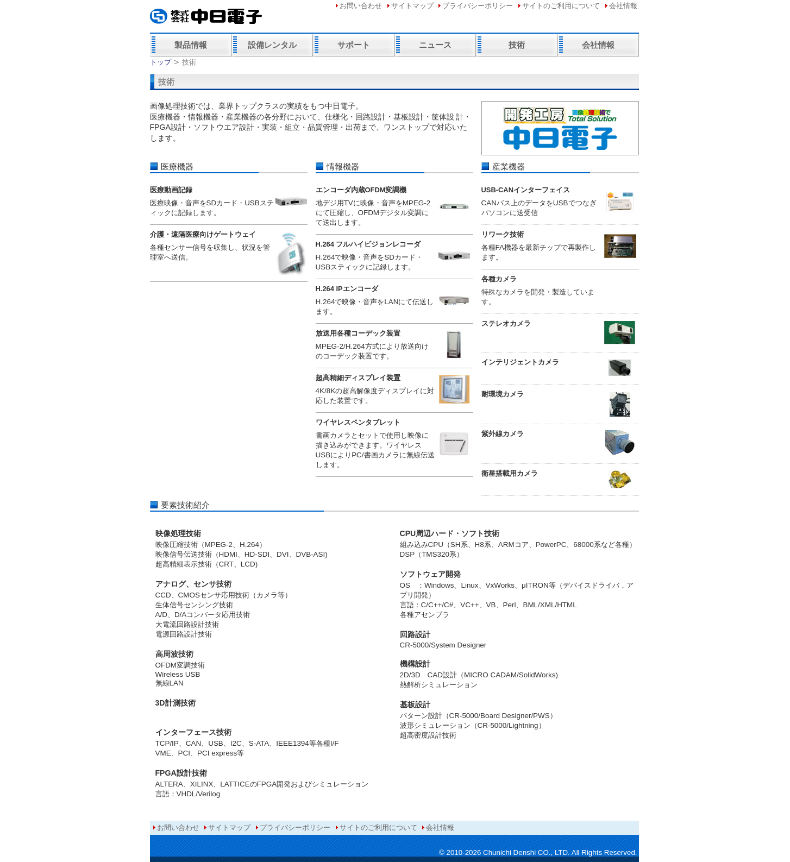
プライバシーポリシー (477, 6)
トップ (160, 62)
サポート (353, 44)
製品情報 (190, 44)
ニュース (435, 44)
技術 (517, 44)
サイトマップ (412, 6)
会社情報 (623, 6)
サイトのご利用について (561, 6)
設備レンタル (272, 44)
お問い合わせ (361, 6)
